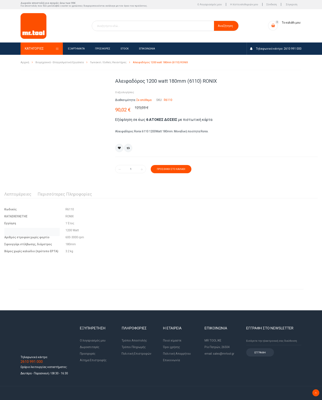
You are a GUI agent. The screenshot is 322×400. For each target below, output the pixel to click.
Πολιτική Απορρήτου (177, 353)
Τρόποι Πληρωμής (134, 347)
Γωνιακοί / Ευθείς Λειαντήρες (108, 62)
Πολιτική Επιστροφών (136, 353)
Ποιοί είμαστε (172, 340)
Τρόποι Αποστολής (134, 340)
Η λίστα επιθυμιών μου (244, 4)
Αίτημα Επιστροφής (93, 360)
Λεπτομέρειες (17, 194)
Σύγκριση (291, 4)
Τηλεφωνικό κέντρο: (34, 357)
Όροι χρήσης (171, 347)
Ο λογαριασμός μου (93, 340)
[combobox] (153, 26)
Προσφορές (102, 48)
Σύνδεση (271, 4)
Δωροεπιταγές (89, 347)
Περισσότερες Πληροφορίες (65, 194)
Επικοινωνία (147, 48)
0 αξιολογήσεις (124, 92)
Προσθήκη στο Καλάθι (171, 169)
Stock (125, 48)
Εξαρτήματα (76, 48)
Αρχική (25, 62)
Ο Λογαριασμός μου (209, 4)
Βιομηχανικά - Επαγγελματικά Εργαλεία (60, 62)
